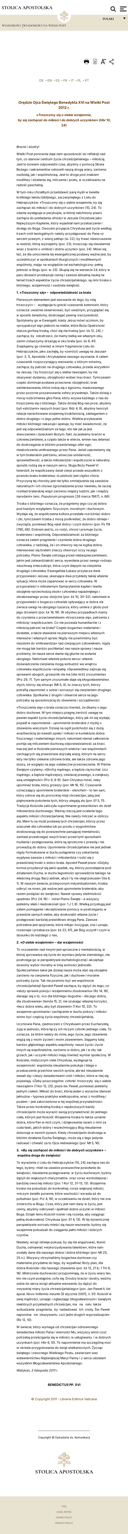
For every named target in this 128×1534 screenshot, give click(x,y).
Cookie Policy (64, 1517)
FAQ (64, 1506)
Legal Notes (64, 1512)
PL (79, 80)
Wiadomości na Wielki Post (44, 25)
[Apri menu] (123, 9)
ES (58, 80)
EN (49, 80)
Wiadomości (12, 25)
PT (87, 80)
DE (41, 80)
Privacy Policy (64, 1523)
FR (65, 80)
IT (72, 80)
